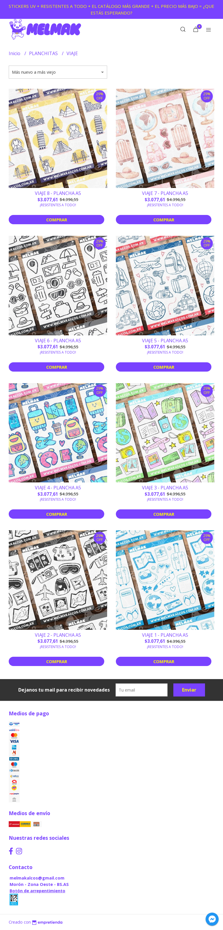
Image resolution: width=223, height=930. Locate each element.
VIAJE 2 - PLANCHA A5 (58, 635)
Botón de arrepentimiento (37, 890)
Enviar (189, 690)
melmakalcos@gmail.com (37, 878)
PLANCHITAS (44, 53)
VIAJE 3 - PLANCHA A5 (165, 487)
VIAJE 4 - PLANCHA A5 (58, 487)
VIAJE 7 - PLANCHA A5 (165, 193)
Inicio (15, 53)
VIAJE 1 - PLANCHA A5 (165, 635)
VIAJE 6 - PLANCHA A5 (58, 340)
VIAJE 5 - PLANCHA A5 (165, 340)
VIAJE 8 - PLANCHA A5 (58, 193)
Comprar (56, 219)
